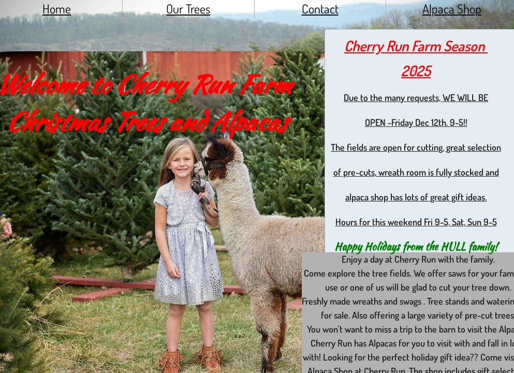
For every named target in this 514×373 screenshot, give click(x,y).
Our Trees (188, 9)
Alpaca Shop (451, 9)
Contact (320, 9)
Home (56, 9)
